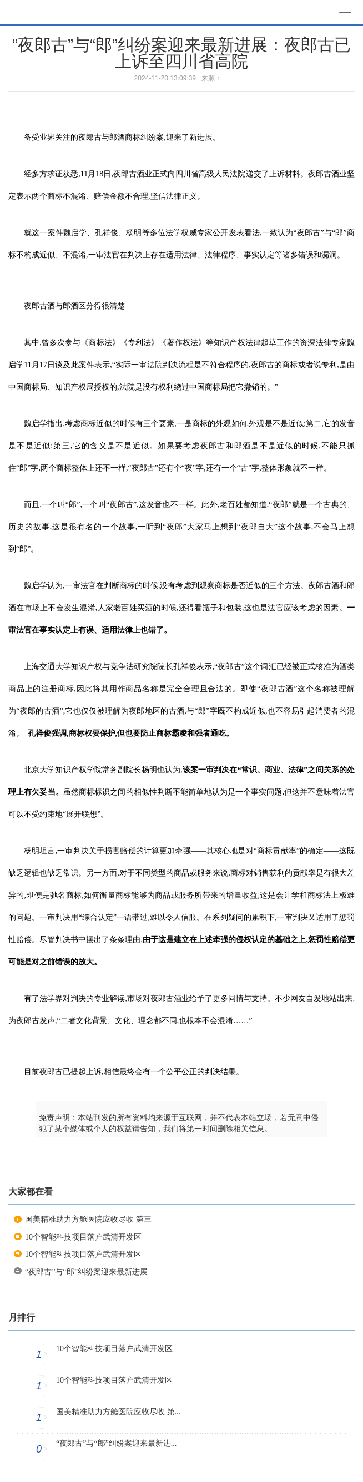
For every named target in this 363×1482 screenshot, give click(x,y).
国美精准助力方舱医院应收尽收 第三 (88, 1219)
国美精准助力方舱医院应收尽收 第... (118, 1412)
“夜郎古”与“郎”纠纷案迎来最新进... (116, 1443)
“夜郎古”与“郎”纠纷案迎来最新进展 (86, 1272)
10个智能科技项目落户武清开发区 (83, 1237)
